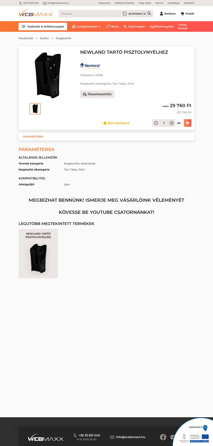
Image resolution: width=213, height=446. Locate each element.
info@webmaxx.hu (56, 3)
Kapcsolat (104, 3)
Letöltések (173, 3)
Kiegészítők (63, 38)
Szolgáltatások (87, 26)
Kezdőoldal (26, 38)
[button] (33, 136)
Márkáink (189, 3)
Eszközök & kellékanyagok (43, 26)
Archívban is (137, 13)
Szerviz (159, 3)
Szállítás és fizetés (124, 3)
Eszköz (44, 38)
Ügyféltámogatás (162, 26)
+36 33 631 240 (28, 3)
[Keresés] (106, 13)
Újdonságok (136, 26)
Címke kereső (182, 26)
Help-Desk (145, 3)
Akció (114, 26)
